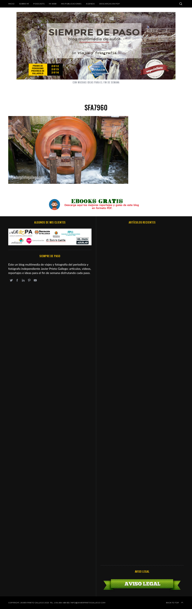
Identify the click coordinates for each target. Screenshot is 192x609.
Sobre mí (24, 4)
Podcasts (38, 4)
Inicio (11, 4)
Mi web (53, 4)
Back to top (175, 602)
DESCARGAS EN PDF (109, 4)
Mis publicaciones (71, 4)
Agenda (90, 4)
